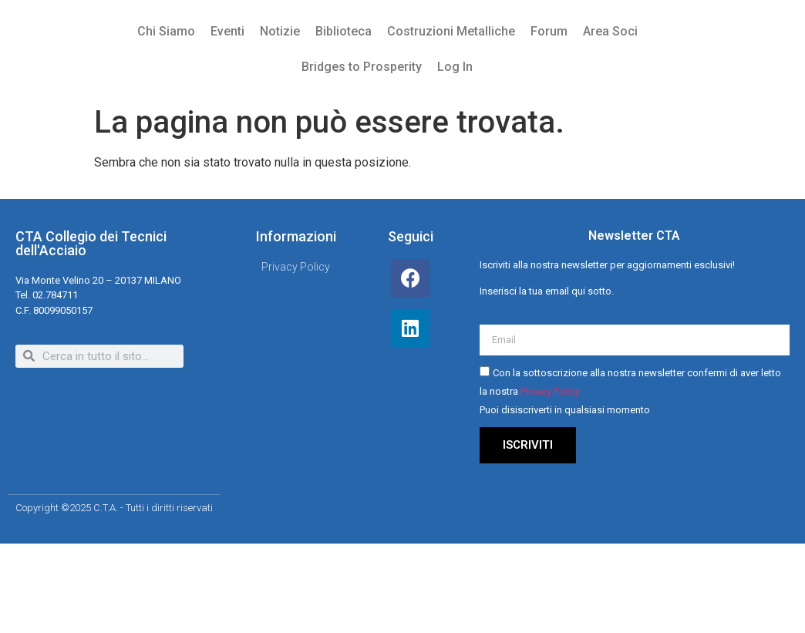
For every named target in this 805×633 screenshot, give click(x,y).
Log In (455, 66)
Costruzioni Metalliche (451, 31)
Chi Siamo (166, 31)
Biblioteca (343, 31)
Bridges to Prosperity (361, 66)
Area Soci (610, 31)
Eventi (227, 31)
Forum (549, 31)
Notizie (280, 31)
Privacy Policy (550, 392)
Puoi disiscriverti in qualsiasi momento (565, 410)
